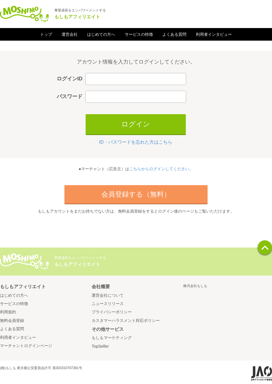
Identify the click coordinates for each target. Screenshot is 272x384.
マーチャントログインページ (26, 345)
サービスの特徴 (139, 34)
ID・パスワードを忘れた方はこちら (135, 142)
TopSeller (100, 346)
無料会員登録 (12, 320)
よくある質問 (174, 34)
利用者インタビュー (214, 34)
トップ (46, 34)
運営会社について (108, 295)
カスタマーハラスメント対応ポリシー (126, 320)
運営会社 (70, 34)
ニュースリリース (108, 303)
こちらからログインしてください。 (161, 169)
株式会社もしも (195, 286)
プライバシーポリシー (112, 312)
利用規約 (8, 312)
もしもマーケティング (112, 337)
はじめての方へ (101, 34)
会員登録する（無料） (136, 194)
